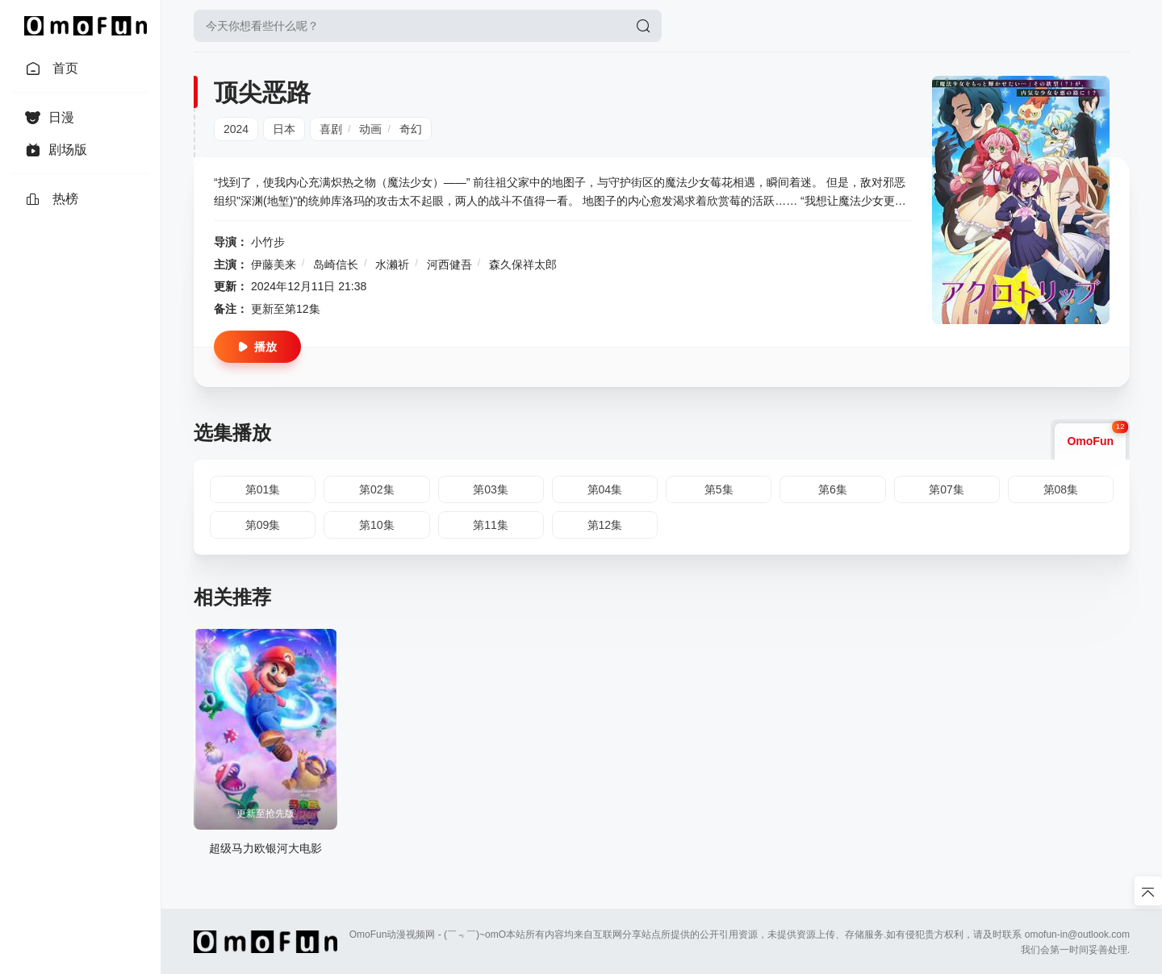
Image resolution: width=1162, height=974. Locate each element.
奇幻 (410, 129)
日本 (284, 129)
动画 (370, 129)
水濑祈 (392, 264)
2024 (236, 129)
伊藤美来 (273, 264)
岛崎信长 (335, 264)
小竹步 (268, 241)
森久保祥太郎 (523, 264)
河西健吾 (449, 264)
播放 (257, 346)
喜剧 (331, 129)
